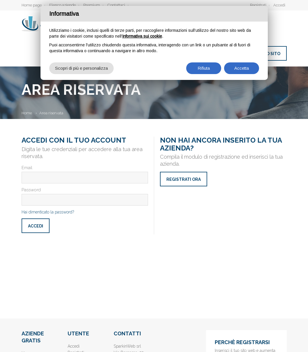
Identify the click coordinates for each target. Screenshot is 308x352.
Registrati (258, 5)
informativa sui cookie (142, 36)
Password (31, 189)
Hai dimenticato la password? (48, 212)
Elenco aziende (62, 5)
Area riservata (51, 113)
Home (27, 113)
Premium (91, 5)
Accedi (279, 5)
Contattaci (116, 5)
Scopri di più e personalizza (81, 68)
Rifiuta (204, 68)
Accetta (241, 68)
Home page (32, 5)
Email (27, 167)
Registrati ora (183, 179)
